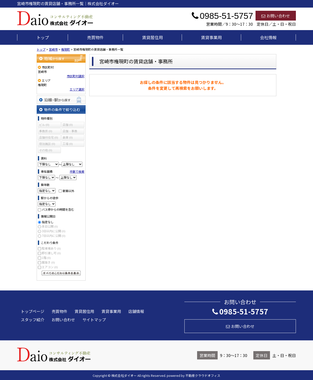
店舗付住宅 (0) (48, 137)
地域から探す (61, 58)
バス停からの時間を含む (58, 209)
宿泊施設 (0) (47, 144)
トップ (42, 37)
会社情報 (268, 37)
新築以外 (68, 190)
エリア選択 (77, 89)
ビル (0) (44, 125)
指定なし (48, 222)
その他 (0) (45, 150)
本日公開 (50, 226)
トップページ (32, 311)
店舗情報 (136, 311)
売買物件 (95, 37)
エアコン (50, 267)
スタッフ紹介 (32, 319)
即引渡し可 (51, 253)
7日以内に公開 (53, 235)
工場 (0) (68, 144)
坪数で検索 (77, 171)
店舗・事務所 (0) (70, 131)
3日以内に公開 (53, 231)
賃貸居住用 (152, 37)
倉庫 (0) (68, 137)
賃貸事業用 (211, 37)
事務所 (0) (45, 131)
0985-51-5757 (240, 311)
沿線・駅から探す (61, 99)
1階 (46, 257)
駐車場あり (51, 248)
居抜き (48, 262)
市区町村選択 (75, 76)
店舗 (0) (68, 125)
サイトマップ (94, 319)
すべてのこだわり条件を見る (61, 273)
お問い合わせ (275, 16)
